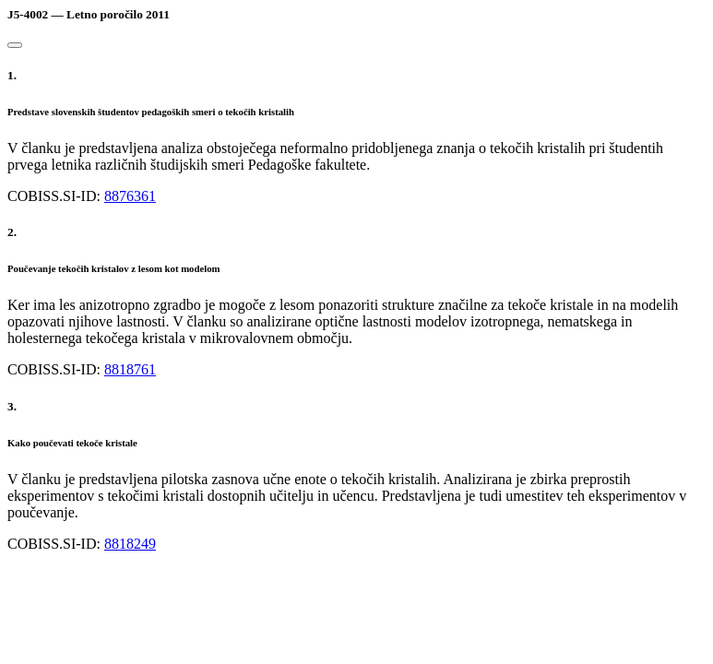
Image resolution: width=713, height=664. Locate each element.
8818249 (130, 543)
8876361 (130, 196)
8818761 (130, 369)
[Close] (14, 45)
